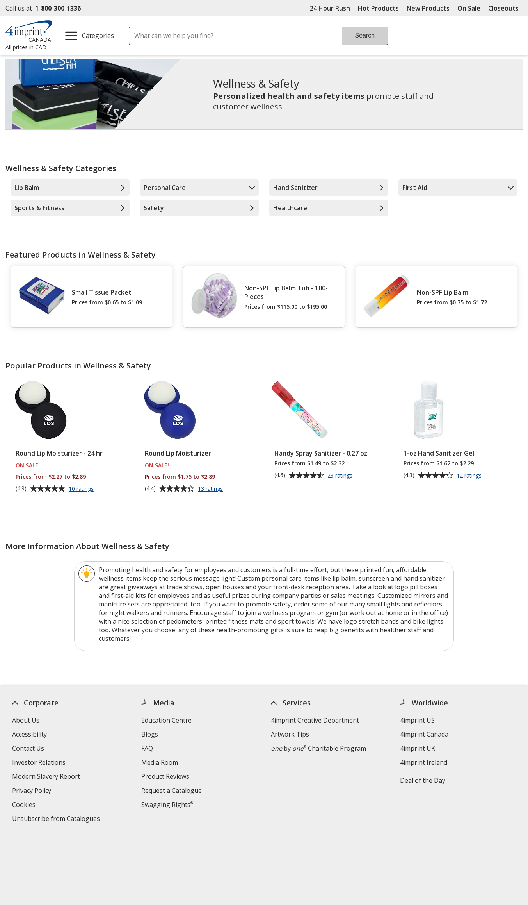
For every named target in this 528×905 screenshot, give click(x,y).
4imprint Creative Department (314, 720)
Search (365, 35)
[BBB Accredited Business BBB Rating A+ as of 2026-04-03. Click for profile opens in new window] (394, 860)
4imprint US (417, 720)
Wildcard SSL (463, 884)
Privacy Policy (32, 791)
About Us (25, 720)
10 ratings (82, 489)
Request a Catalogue (171, 790)
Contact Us (28, 748)
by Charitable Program (318, 748)
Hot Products (378, 8)
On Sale (468, 8)
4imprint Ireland (423, 762)
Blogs (149, 734)
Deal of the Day (422, 780)
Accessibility (29, 734)
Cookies (24, 805)
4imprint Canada (424, 734)
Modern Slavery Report (47, 777)
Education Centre (166, 720)
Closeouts (503, 8)
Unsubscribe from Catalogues (56, 819)
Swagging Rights (167, 804)
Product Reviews (165, 776)
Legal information (139, 851)
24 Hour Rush (330, 8)
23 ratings (340, 476)
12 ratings (470, 476)
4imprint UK (417, 748)
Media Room (159, 762)
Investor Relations (39, 763)
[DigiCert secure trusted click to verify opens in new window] (476, 862)
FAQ (147, 748)
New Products (428, 8)
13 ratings (211, 489)
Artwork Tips (289, 734)
